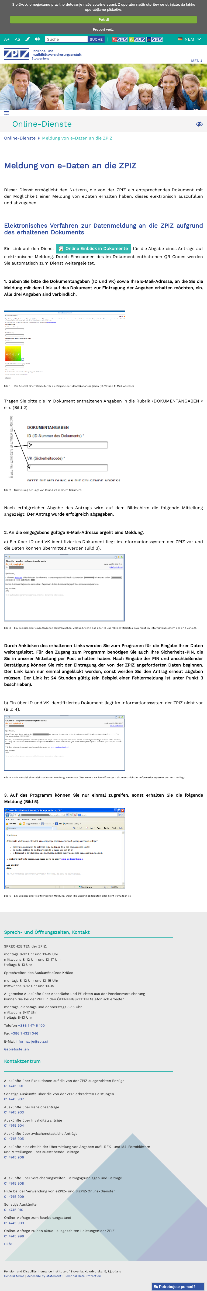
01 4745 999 (14, 1223)
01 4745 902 (14, 1099)
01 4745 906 (14, 1157)
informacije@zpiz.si (32, 1041)
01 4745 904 (14, 1125)
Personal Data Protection (82, 1276)
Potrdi (104, 20)
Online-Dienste (42, 124)
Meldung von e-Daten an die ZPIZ (77, 138)
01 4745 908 (14, 1183)
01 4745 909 (14, 1197)
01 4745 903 (14, 1112)
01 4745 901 (13, 1086)
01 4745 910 (13, 1210)
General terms (14, 1276)
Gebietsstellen (16, 1049)
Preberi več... (103, 29)
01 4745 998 (14, 1236)
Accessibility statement (45, 1276)
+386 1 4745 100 (31, 1025)
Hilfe (8, 1244)
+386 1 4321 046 (24, 1033)
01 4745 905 (14, 1139)
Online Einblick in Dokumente (93, 249)
